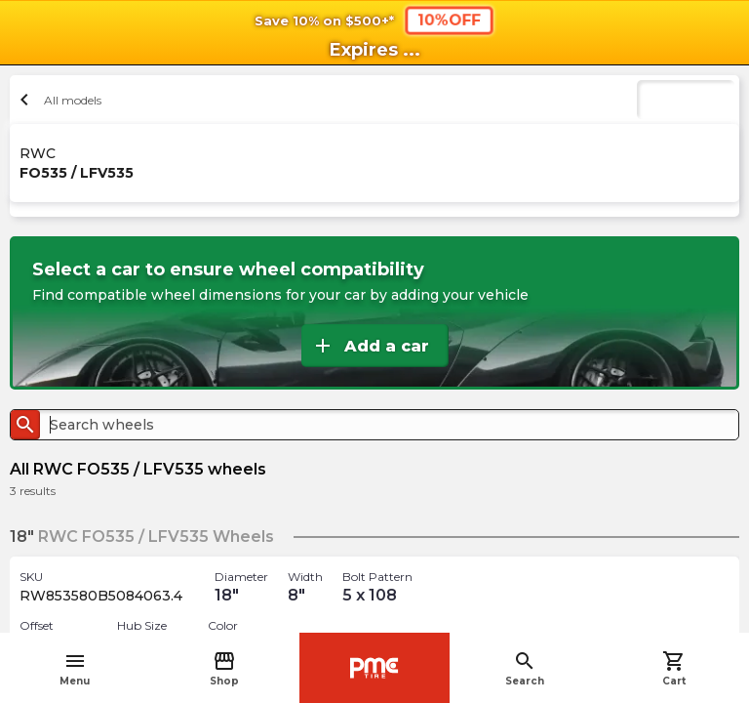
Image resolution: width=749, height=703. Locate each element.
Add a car (370, 345)
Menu (74, 668)
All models (58, 99)
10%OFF (449, 19)
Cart (674, 668)
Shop (224, 668)
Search (524, 668)
